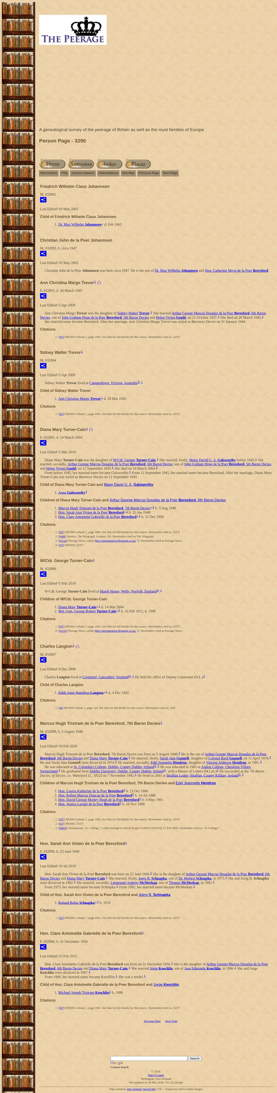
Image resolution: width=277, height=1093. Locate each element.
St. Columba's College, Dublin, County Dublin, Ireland (114, 767)
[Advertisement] (156, 87)
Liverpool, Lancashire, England (105, 677)
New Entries (48, 173)
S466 (62, 536)
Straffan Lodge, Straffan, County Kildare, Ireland (202, 775)
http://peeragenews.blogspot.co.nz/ (115, 540)
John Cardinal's (134, 1089)
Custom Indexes (82, 173)
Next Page (170, 173)
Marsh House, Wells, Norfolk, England (128, 591)
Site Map (128, 173)
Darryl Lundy (156, 1075)
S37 (61, 337)
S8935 (63, 828)
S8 (60, 708)
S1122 (63, 540)
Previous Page (149, 173)
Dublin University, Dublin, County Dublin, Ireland (126, 771)
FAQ (64, 173)
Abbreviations (108, 173)
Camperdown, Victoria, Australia (113, 383)
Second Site (149, 1089)
